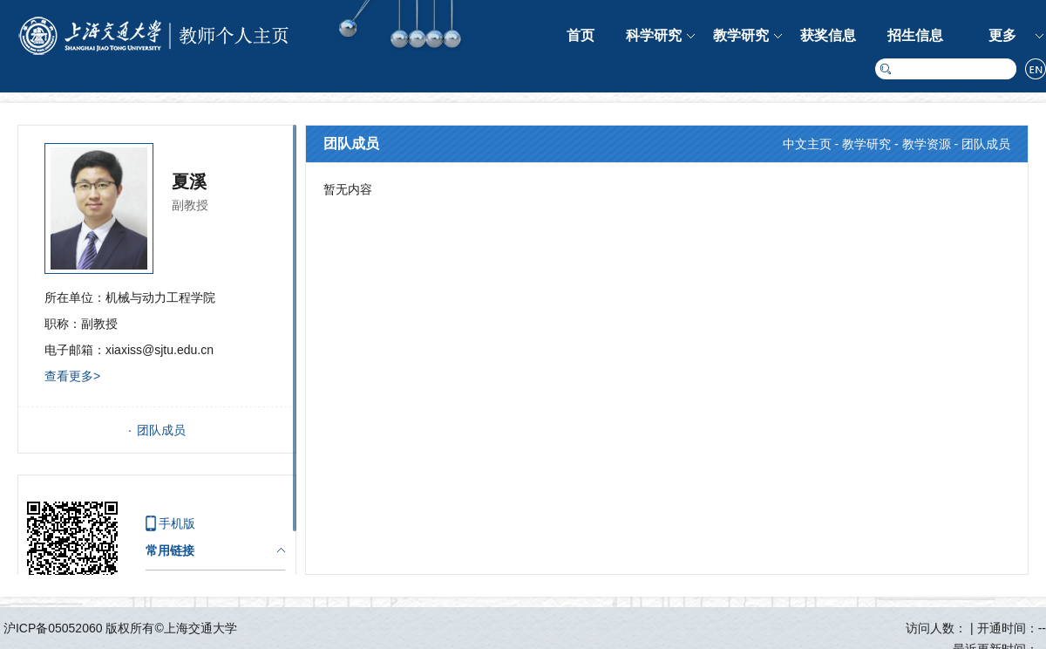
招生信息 (915, 35)
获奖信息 (828, 35)
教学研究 (741, 35)
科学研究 (654, 35)
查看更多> (72, 376)
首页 (580, 35)
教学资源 (926, 144)
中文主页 (807, 144)
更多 (1002, 35)
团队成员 (161, 430)
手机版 (177, 523)
